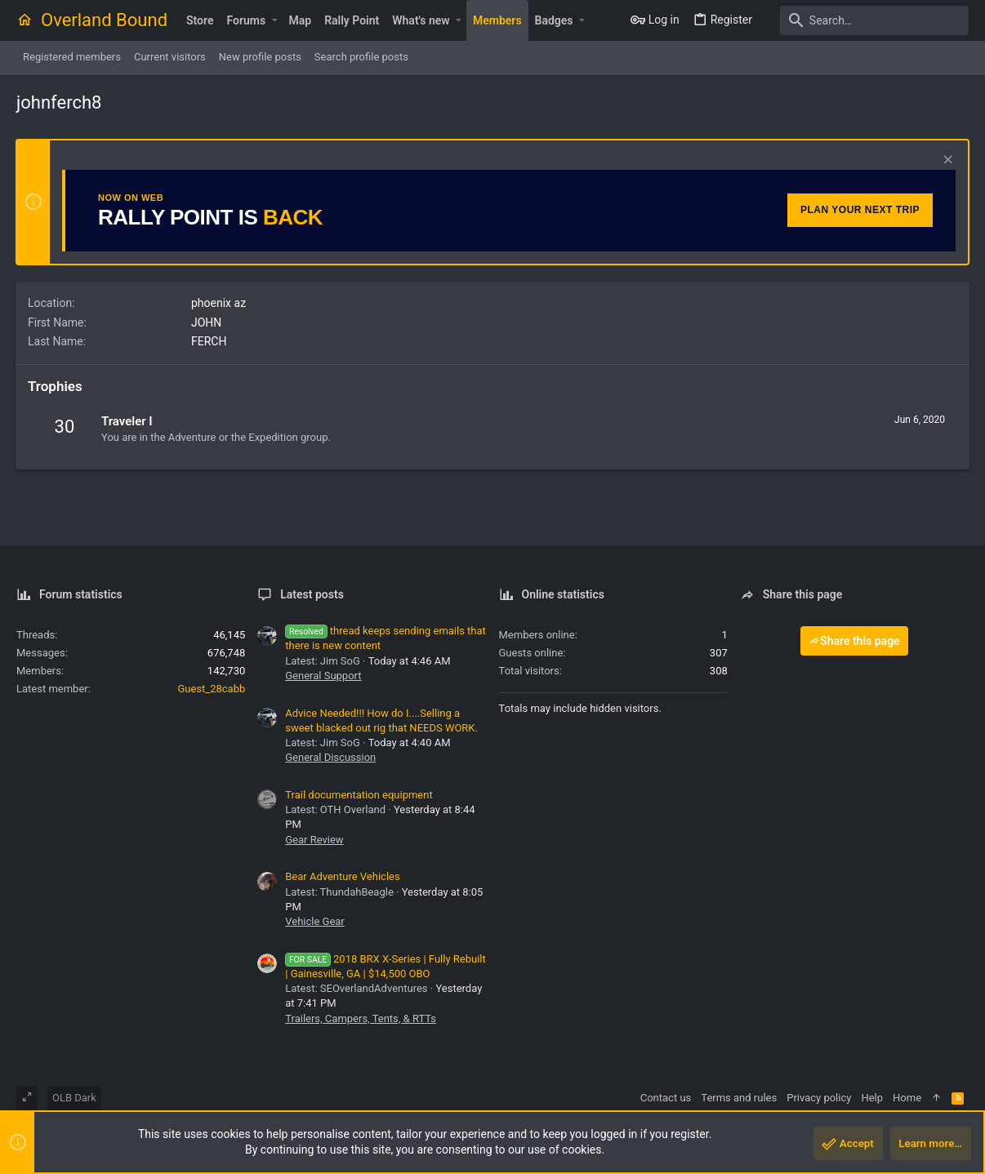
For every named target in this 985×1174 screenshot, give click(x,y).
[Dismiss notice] (945, 161)
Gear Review (314, 840)
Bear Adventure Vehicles (342, 876)
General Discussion (330, 757)
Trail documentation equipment (358, 795)
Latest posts (312, 594)
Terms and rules (739, 1098)
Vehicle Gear (315, 921)
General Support (323, 675)
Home (907, 1098)
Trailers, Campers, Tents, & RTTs (360, 1018)
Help (872, 1098)
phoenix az (219, 302)
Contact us (666, 1098)
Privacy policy (819, 1098)
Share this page (854, 640)
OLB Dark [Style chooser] (74, 1098)
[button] (274, 20)
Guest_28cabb (211, 689)
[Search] (866, 20)
